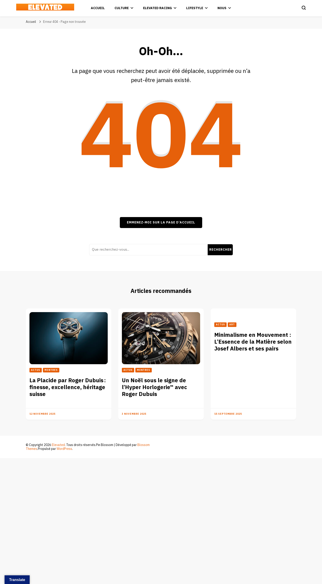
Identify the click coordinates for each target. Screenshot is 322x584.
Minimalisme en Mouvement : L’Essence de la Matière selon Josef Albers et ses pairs (253, 342)
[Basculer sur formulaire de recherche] (304, 8)
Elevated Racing (157, 8)
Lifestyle (194, 8)
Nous (221, 8)
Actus (35, 370)
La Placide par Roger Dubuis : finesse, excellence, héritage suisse (67, 387)
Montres (51, 370)
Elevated (58, 445)
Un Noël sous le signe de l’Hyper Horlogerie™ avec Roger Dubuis (154, 387)
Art (232, 325)
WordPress (64, 448)
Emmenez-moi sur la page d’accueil (161, 222)
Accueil (98, 8)
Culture (122, 8)
